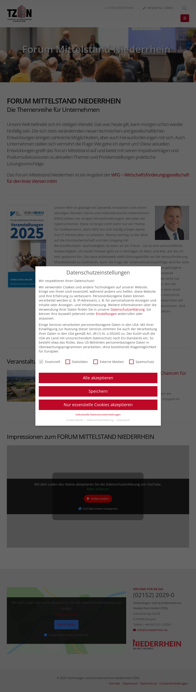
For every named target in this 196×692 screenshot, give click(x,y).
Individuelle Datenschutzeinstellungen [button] (98, 414)
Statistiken (76, 362)
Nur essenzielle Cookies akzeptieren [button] (98, 404)
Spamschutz (141, 362)
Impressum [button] (123, 420)
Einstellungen (106, 314)
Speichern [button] (98, 391)
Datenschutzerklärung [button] (100, 420)
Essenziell (49, 362)
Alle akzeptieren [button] (98, 377)
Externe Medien (108, 362)
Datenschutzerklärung (128, 309)
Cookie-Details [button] (75, 420)
